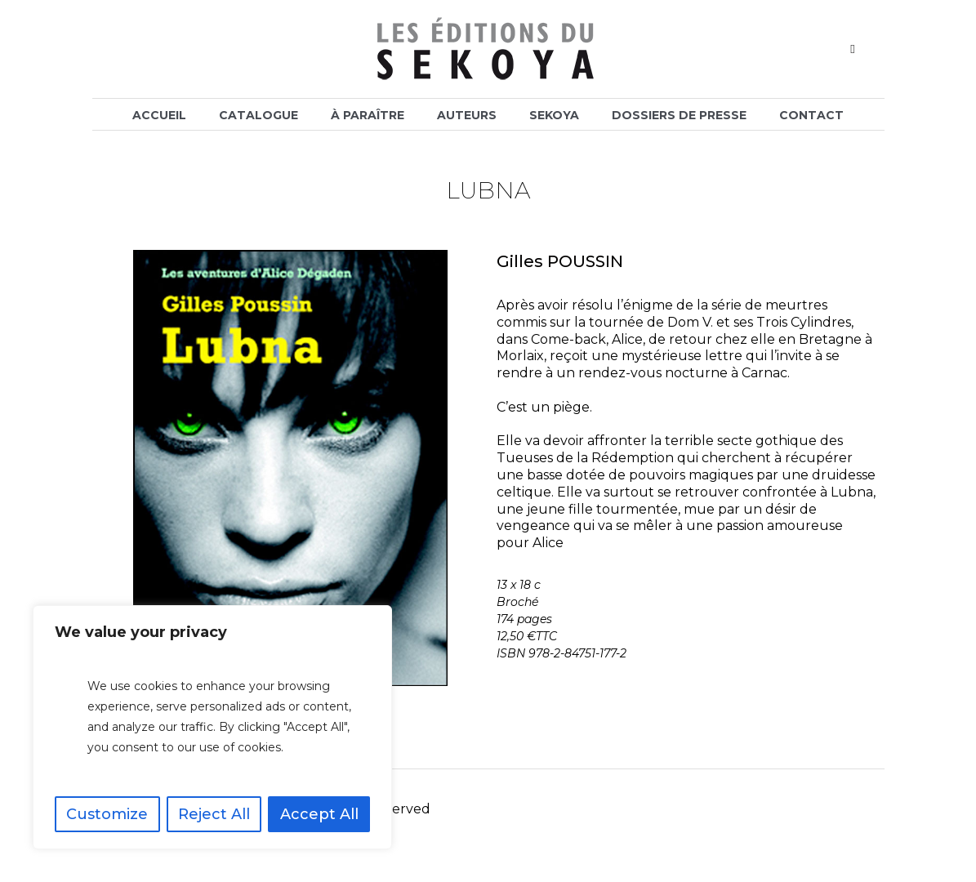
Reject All (214, 814)
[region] (212, 727)
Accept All (319, 814)
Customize (107, 814)
